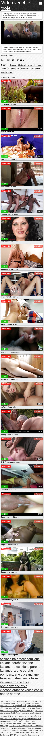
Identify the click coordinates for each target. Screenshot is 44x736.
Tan (17, 68)
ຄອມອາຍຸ (34, 732)
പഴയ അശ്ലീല (31, 716)
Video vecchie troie (15, 5)
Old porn (3, 701)
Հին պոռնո (12, 708)
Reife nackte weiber (7, 704)
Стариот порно (6, 723)
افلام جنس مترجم (22, 704)
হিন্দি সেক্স (3, 708)
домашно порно (25, 711)
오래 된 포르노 (16, 726)
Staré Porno (27, 723)
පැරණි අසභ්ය (22, 735)
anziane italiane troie (16, 665)
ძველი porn (31, 708)
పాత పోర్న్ (8, 716)
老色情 (13, 719)
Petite (4, 68)
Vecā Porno (16, 721)
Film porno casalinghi (15, 701)
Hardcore (30, 65)
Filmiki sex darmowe (18, 728)
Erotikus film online (34, 706)
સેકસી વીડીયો (12, 713)
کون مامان (9, 706)
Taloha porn (5, 735)
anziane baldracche (14, 659)
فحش (22, 716)
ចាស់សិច (7, 719)
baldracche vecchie (22, 690)
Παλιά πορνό (34, 730)
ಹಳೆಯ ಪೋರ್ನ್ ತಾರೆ (25, 713)
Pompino (11, 68)
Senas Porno (26, 721)
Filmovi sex (31, 728)
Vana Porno (24, 730)
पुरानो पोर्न (13, 735)
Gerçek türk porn (19, 706)
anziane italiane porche (20, 661)
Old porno (27, 732)
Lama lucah (38, 726)
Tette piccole (25, 68)
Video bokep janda (12, 730)
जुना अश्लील (16, 716)
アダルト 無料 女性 (15, 732)
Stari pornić (17, 723)
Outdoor (38, 65)
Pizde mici (37, 719)
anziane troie (18, 674)
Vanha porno (13, 711)
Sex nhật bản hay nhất (33, 701)
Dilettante (21, 65)
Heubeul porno (33, 735)
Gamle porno (36, 721)
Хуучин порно (6, 721)
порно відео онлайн (24, 719)
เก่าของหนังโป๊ (28, 726)
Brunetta (13, 65)
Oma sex (21, 708)
